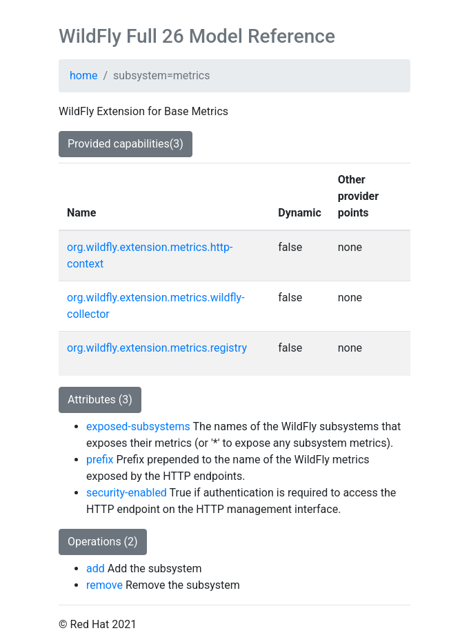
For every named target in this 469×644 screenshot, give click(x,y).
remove (104, 585)
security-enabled (126, 492)
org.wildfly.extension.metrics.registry (157, 347)
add (95, 568)
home (83, 75)
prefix (100, 459)
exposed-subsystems (138, 426)
